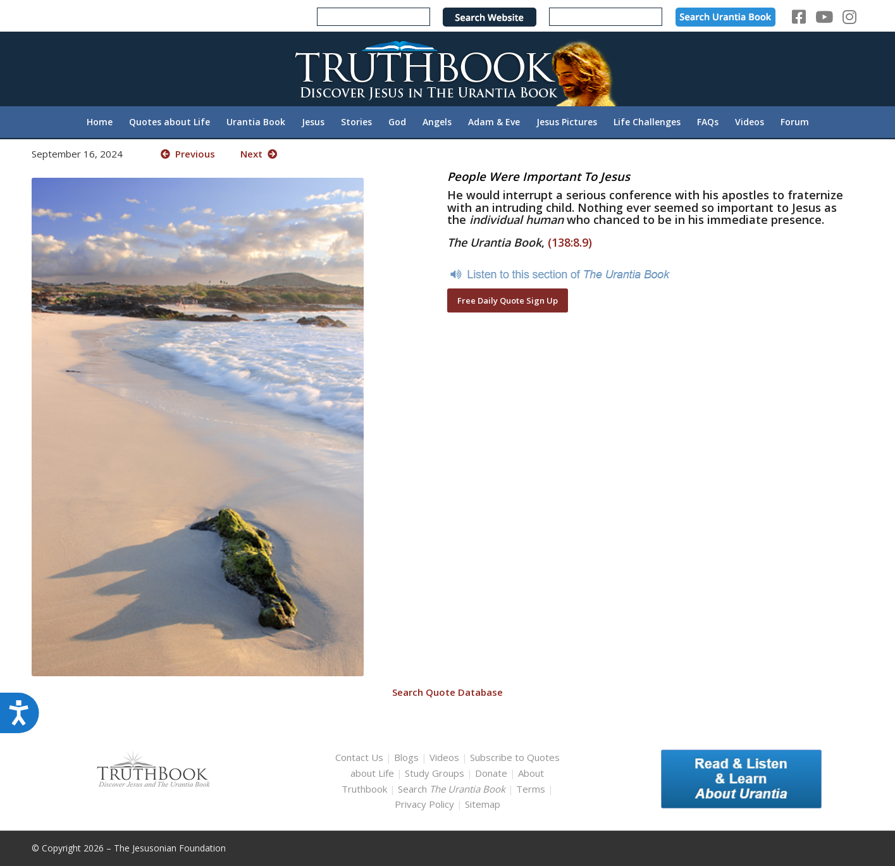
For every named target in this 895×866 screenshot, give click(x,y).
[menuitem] (99, 122)
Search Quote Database (447, 692)
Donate (491, 773)
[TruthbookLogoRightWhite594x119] (448, 68)
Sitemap (482, 804)
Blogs (406, 757)
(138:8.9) (570, 242)
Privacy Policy (424, 804)
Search (453, 788)
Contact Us (359, 757)
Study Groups (436, 773)
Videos (444, 757)
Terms (530, 788)
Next (258, 153)
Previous (188, 153)
